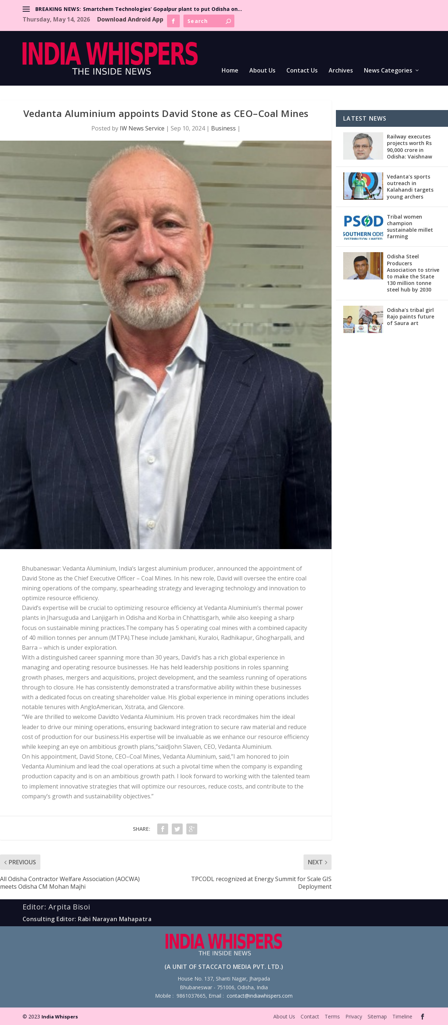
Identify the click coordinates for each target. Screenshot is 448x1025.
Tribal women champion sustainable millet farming (410, 226)
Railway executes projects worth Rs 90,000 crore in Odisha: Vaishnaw (409, 146)
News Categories (388, 70)
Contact (310, 1016)
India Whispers (59, 1016)
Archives (341, 70)
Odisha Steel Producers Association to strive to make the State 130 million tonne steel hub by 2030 (413, 273)
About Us (262, 70)
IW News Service (142, 128)
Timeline (402, 1016)
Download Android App (130, 19)
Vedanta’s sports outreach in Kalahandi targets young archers (410, 186)
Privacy (353, 1016)
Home (230, 70)
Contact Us (302, 70)
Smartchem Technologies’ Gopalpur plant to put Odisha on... (162, 8)
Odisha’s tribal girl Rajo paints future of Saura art (410, 316)
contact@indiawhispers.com (260, 995)
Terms (332, 1016)
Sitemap (377, 1016)
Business (223, 128)
